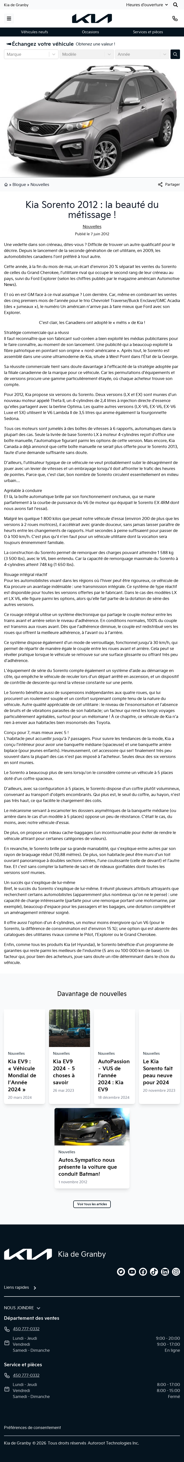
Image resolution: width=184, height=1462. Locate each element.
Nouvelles (39, 184)
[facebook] (143, 1272)
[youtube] (132, 1272)
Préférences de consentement (32, 1427)
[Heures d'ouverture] (147, 5)
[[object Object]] (168, 185)
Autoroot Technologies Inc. (113, 1443)
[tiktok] (154, 1272)
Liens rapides (16, 1287)
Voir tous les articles (92, 1204)
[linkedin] (165, 1272)
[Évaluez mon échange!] (175, 54)
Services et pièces (148, 32)
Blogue (19, 184)
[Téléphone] (175, 19)
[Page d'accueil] (28, 1254)
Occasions (90, 32)
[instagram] (176, 1272)
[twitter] (121, 1272)
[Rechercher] (175, 4)
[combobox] (7, 54)
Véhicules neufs (34, 32)
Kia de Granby (16, 5)
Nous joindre (19, 1307)
